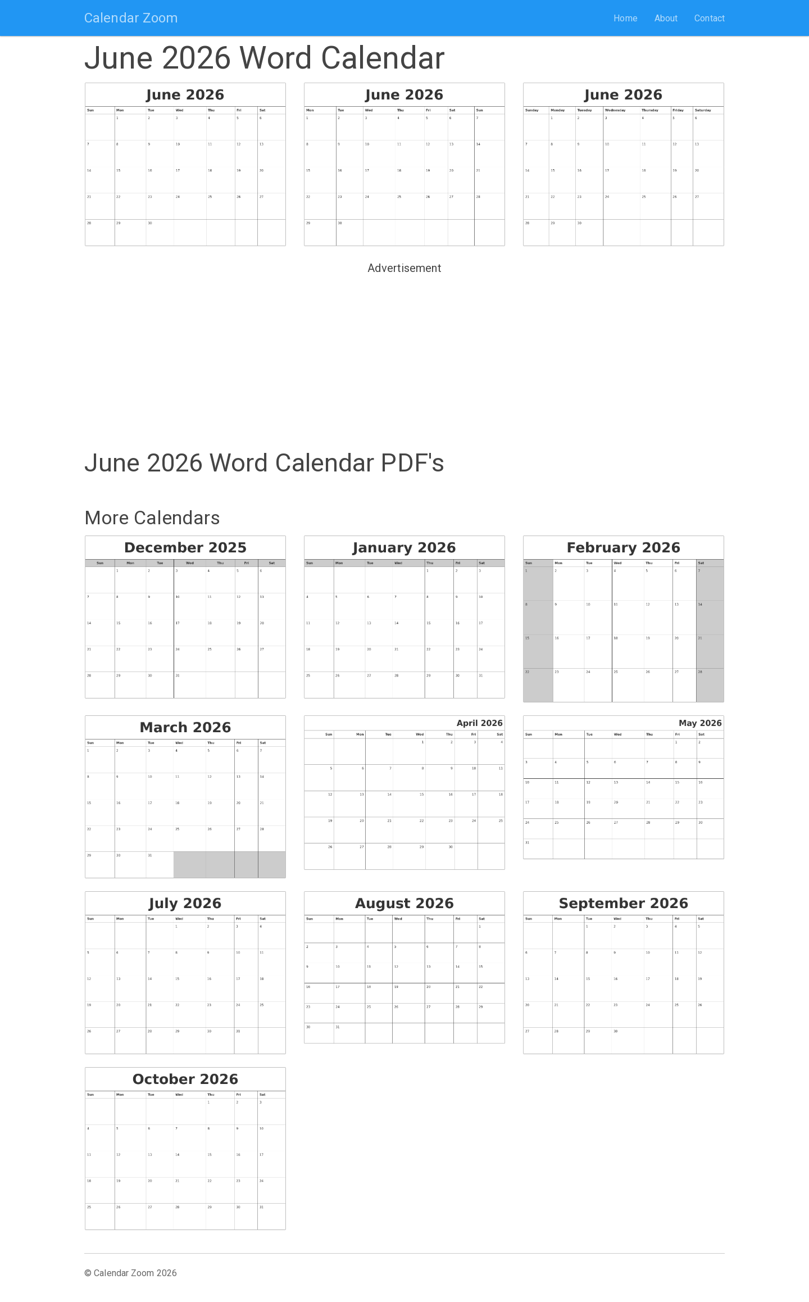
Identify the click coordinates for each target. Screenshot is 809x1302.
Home (625, 18)
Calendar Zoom (131, 18)
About (666, 18)
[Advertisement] (404, 357)
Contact (709, 18)
